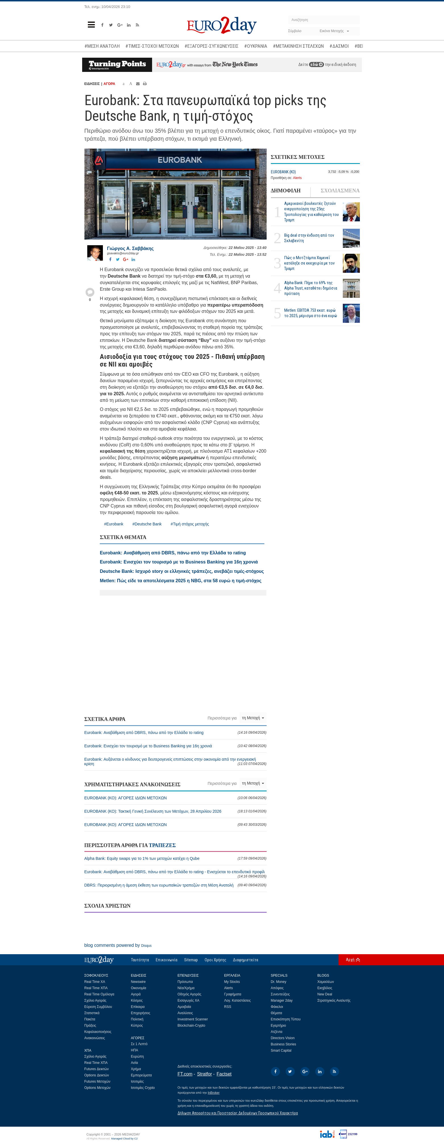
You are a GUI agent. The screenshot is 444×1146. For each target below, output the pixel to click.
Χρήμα (136, 1069)
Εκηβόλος (325, 988)
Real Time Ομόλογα (99, 994)
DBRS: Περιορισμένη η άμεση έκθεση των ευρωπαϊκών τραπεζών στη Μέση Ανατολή (175, 885)
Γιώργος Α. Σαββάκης (130, 248)
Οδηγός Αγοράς (190, 994)
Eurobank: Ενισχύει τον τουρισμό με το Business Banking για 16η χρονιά (175, 746)
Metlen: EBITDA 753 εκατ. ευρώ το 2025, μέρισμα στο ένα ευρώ (310, 313)
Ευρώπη (137, 1056)
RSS (227, 1007)
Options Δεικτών (96, 1075)
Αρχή (350, 959)
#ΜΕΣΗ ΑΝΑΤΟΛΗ (102, 46)
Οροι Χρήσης (215, 959)
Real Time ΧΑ (94, 982)
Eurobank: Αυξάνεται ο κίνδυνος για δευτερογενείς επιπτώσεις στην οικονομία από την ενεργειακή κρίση (175, 761)
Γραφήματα (232, 994)
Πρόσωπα (185, 982)
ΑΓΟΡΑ (109, 84)
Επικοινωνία (166, 959)
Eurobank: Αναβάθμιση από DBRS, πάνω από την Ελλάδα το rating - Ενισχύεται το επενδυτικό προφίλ (175, 874)
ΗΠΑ (134, 1050)
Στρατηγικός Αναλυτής (334, 1001)
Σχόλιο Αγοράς (95, 1001)
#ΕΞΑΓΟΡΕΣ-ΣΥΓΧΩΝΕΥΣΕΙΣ (211, 46)
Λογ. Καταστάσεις (237, 1001)
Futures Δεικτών (96, 1069)
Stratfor (204, 1074)
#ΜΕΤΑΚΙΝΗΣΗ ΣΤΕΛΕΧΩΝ (298, 46)
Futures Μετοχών (97, 1081)
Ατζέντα (277, 1032)
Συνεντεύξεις (280, 994)
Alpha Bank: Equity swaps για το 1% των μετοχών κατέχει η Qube (175, 858)
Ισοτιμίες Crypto (143, 1088)
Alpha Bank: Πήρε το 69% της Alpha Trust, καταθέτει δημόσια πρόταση (310, 288)
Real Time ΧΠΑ (96, 988)
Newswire (138, 982)
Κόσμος (137, 1001)
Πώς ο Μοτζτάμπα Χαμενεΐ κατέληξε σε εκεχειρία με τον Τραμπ (309, 263)
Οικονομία (138, 988)
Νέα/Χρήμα (186, 988)
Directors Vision (283, 1038)
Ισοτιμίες (137, 1081)
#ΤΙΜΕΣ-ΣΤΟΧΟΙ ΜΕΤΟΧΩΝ (152, 46)
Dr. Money (279, 982)
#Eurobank (113, 524)
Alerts (297, 178)
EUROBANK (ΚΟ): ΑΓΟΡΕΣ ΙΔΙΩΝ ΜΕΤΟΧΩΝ (175, 798)
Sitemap (191, 959)
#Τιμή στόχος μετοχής (190, 524)
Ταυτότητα (140, 959)
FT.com (185, 1074)
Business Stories (283, 1044)
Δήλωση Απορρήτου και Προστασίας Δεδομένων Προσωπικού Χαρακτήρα (238, 1113)
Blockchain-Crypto (191, 1026)
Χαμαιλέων (326, 982)
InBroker (214, 1092)
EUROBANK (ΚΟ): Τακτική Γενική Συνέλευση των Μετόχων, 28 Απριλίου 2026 (175, 811)
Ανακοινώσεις (94, 1038)
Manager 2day (282, 1001)
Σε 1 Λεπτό (139, 1044)
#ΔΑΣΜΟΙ (339, 46)
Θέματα (276, 1013)
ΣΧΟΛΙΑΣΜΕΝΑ (340, 191)
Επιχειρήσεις (140, 1013)
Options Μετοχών (97, 1088)
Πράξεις (90, 1026)
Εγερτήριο (278, 1026)
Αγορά (136, 994)
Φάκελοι (277, 1007)
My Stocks (232, 982)
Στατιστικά (91, 1013)
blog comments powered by (118, 945)
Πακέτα (89, 1019)
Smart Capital (281, 1051)
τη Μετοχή (253, 718)
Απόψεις (277, 988)
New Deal (325, 994)
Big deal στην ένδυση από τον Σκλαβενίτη (309, 238)
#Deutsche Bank (147, 524)
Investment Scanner (193, 1019)
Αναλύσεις (185, 1013)
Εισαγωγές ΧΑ (189, 1001)
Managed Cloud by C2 (124, 1138)
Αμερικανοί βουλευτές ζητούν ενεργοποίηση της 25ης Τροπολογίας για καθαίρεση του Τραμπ (311, 211)
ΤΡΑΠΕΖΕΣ (162, 845)
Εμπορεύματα (141, 1075)
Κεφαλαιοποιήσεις (97, 1032)
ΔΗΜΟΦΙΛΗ (286, 191)
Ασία (134, 1063)
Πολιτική (137, 1019)
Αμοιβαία (184, 1007)
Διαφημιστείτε (245, 959)
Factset (224, 1074)
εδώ (316, 64)
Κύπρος (137, 1026)
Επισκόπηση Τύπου (286, 1019)
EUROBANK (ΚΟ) (283, 172)
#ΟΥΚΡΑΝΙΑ (255, 46)
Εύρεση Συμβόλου (98, 1007)
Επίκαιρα (138, 1007)
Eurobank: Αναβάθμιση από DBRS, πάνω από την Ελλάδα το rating (175, 732)
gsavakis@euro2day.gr (123, 253)
